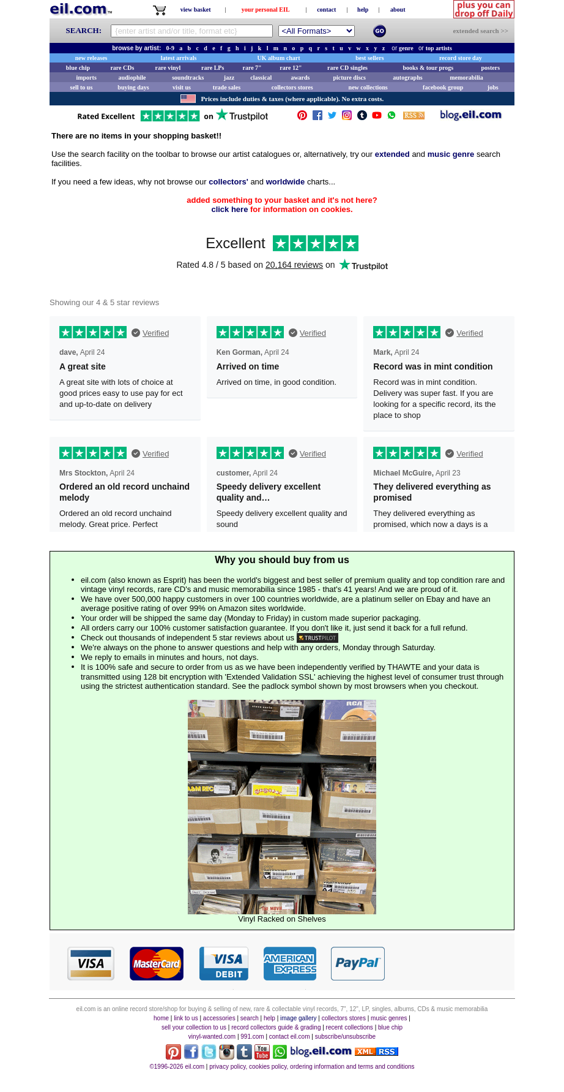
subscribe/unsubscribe (345, 1036)
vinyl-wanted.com (212, 1036)
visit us (182, 87)
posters (490, 67)
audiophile (132, 77)
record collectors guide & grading (276, 1027)
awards (300, 77)
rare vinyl (168, 67)
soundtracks (188, 77)
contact (326, 9)
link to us (186, 1018)
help (362, 9)
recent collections (349, 1027)
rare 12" (291, 67)
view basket (195, 9)
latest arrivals (179, 58)
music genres (389, 1018)
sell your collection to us (193, 1027)
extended (392, 154)
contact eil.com (289, 1036)
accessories (219, 1018)
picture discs (349, 77)
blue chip (78, 67)
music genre (451, 154)
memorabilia (466, 77)
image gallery (298, 1018)
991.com (252, 1036)
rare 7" (251, 67)
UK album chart (279, 58)
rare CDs (122, 67)
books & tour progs (428, 67)
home (161, 1018)
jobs (493, 87)
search (249, 1018)
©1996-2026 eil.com (176, 1066)
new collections (368, 87)
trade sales (226, 87)
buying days (133, 87)
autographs (407, 77)
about (397, 9)
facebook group (443, 87)
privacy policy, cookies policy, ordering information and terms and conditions (311, 1066)
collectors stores (292, 87)
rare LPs (212, 67)
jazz (229, 77)
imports (86, 77)
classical (261, 77)
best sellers (369, 58)
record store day (460, 58)
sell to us (81, 87)
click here (229, 209)
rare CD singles (347, 67)
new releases (91, 58)
